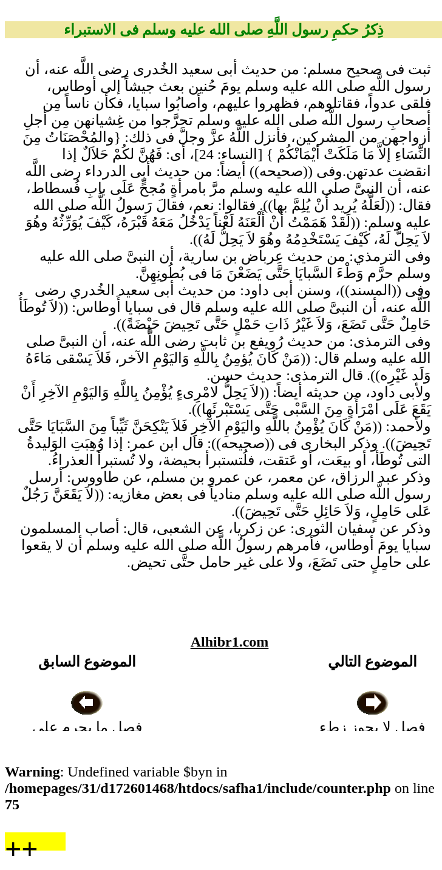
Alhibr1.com (230, 642)
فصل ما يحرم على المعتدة (87, 727)
